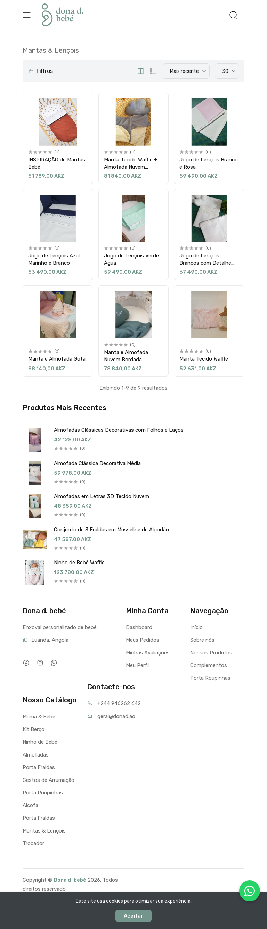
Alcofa (30, 805)
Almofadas (36, 755)
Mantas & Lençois (44, 831)
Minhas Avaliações (148, 653)
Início (196, 627)
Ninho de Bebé (40, 742)
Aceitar (133, 916)
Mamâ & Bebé (39, 716)
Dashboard (139, 627)
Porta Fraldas (39, 767)
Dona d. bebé (70, 880)
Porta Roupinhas (210, 678)
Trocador (33, 843)
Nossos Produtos (211, 653)
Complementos (208, 665)
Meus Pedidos (142, 640)
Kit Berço (33, 729)
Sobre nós (202, 640)
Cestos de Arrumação (48, 780)
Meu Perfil (137, 665)
